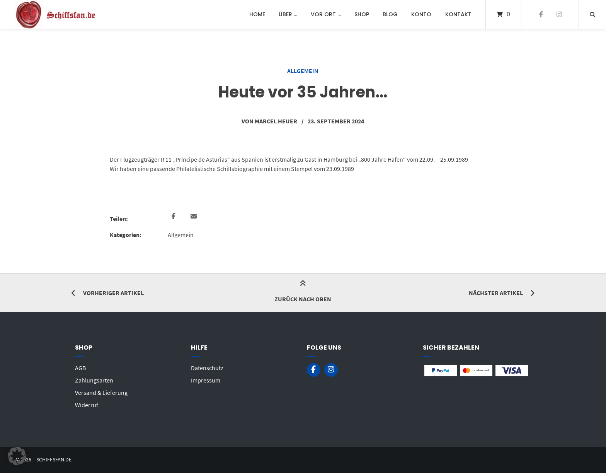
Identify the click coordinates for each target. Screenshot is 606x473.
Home (257, 14)
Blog (390, 14)
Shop (361, 14)
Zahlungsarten (94, 380)
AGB (80, 368)
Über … (288, 14)
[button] (174, 216)
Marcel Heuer (276, 121)
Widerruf (86, 405)
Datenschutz (207, 368)
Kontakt (458, 14)
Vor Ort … (326, 14)
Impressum (205, 380)
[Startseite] (56, 14)
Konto (421, 14)
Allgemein (302, 71)
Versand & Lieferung (101, 392)
